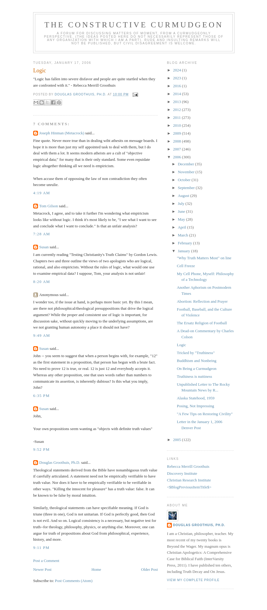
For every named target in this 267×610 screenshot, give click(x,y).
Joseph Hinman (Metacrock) (61, 133)
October (185, 179)
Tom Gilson (48, 206)
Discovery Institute (182, 473)
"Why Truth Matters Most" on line (204, 258)
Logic (181, 345)
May (182, 219)
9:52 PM (41, 449)
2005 (177, 439)
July (182, 203)
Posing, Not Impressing (195, 406)
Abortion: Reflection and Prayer (202, 301)
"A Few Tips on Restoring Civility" (205, 414)
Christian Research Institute (189, 480)
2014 (177, 93)
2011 (177, 117)
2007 (177, 149)
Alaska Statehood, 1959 (195, 398)
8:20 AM (41, 281)
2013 (177, 101)
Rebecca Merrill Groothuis (188, 466)
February (185, 243)
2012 (177, 109)
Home (96, 569)
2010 (177, 125)
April (182, 227)
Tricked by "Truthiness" (196, 352)
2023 (177, 78)
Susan (44, 247)
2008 (177, 141)
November (187, 172)
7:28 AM (41, 234)
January (184, 251)
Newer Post (42, 569)
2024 (177, 70)
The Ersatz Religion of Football (202, 323)
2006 (177, 157)
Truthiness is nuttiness (194, 376)
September (187, 187)
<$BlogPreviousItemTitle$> (189, 487)
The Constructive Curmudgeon (133, 24)
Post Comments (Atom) (74, 580)
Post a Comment (46, 560)
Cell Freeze (186, 266)
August (184, 195)
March (183, 235)
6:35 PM (41, 395)
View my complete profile (193, 580)
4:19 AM (41, 193)
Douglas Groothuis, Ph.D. (59, 462)
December (186, 164)
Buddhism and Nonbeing (196, 360)
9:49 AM (41, 335)
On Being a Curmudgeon (196, 368)
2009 (177, 133)
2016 (177, 86)
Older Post (149, 569)
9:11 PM (41, 547)
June (182, 211)
